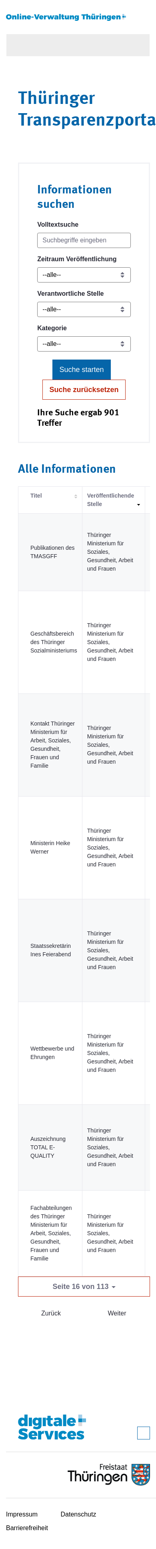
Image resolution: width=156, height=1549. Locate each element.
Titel (36, 495)
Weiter (117, 1313)
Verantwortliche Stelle (70, 293)
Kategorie (52, 328)
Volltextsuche (57, 224)
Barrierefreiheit (27, 1528)
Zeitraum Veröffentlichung (76, 259)
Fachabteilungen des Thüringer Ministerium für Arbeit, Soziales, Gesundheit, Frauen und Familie (51, 1233)
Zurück (51, 1313)
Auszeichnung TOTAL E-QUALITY (48, 1147)
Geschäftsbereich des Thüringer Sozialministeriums (53, 642)
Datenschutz (78, 1514)
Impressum (22, 1514)
